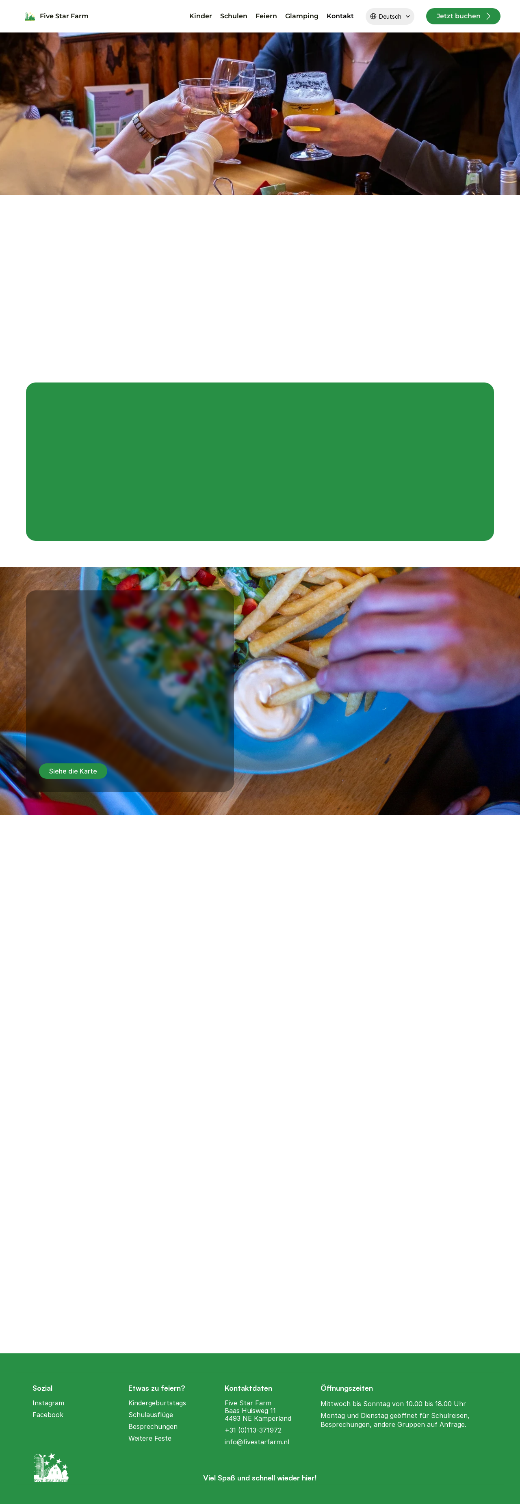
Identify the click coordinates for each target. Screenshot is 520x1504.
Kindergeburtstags (157, 1402)
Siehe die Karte (73, 771)
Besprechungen (153, 1426)
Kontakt (340, 16)
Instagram (48, 1402)
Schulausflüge (150, 1414)
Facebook (47, 1414)
